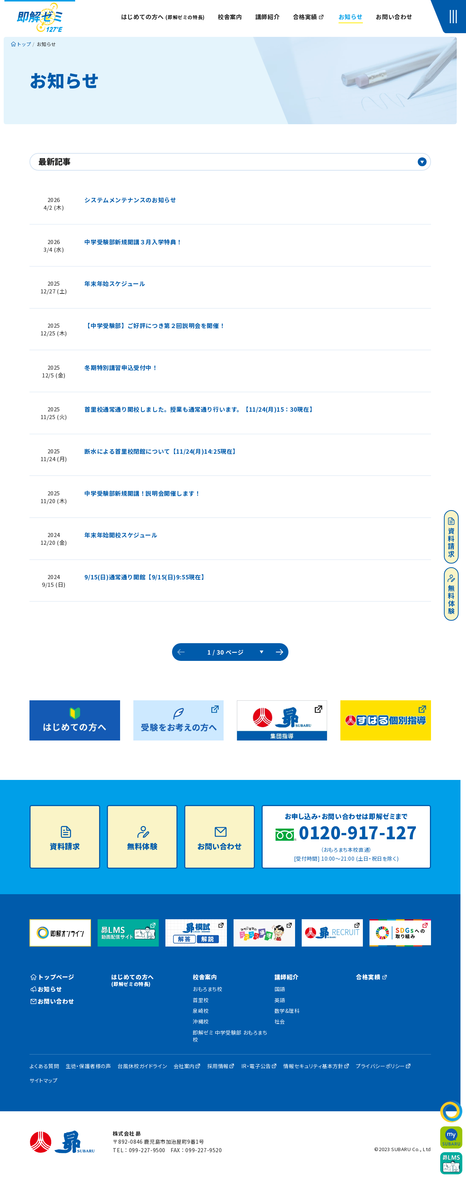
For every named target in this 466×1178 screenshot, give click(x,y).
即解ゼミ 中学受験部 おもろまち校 (230, 1036)
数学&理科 (287, 1010)
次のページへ (279, 652)
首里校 (201, 1000)
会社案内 (184, 1066)
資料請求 (451, 537)
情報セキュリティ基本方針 (313, 1066)
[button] (455, 16)
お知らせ (351, 16)
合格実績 (309, 16)
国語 (279, 989)
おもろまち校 (208, 989)
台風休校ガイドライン (142, 1066)
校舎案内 (230, 16)
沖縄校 (201, 1021)
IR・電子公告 (256, 1066)
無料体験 (451, 595)
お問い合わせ (394, 16)
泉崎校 (201, 1010)
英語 (279, 1000)
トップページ (52, 976)
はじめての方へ (163, 16)
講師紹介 (267, 16)
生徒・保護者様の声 (88, 1066)
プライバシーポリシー (380, 1066)
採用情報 (218, 1066)
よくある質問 (44, 1066)
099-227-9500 (147, 1150)
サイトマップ (43, 1080)
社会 (279, 1021)
